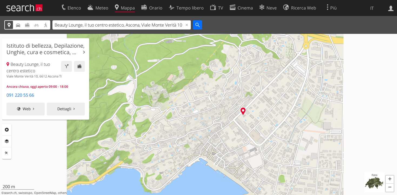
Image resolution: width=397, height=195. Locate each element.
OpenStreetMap (45, 193)
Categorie (6, 129)
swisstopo (25, 193)
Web (27, 108)
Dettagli (64, 108)
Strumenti (6, 153)
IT (372, 8)
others (62, 193)
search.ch (10, 193)
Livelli (6, 141)
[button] (390, 180)
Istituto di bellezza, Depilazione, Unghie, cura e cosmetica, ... (45, 49)
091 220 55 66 (20, 95)
